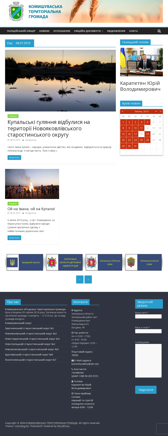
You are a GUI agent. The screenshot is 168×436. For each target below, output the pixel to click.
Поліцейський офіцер (21, 31)
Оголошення (61, 31)
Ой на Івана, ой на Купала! (31, 208)
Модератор (30, 140)
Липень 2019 (141, 111)
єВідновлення (116, 31)
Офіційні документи (87, 31)
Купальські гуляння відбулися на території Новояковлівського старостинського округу (49, 128)
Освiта (133, 31)
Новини (44, 31)
